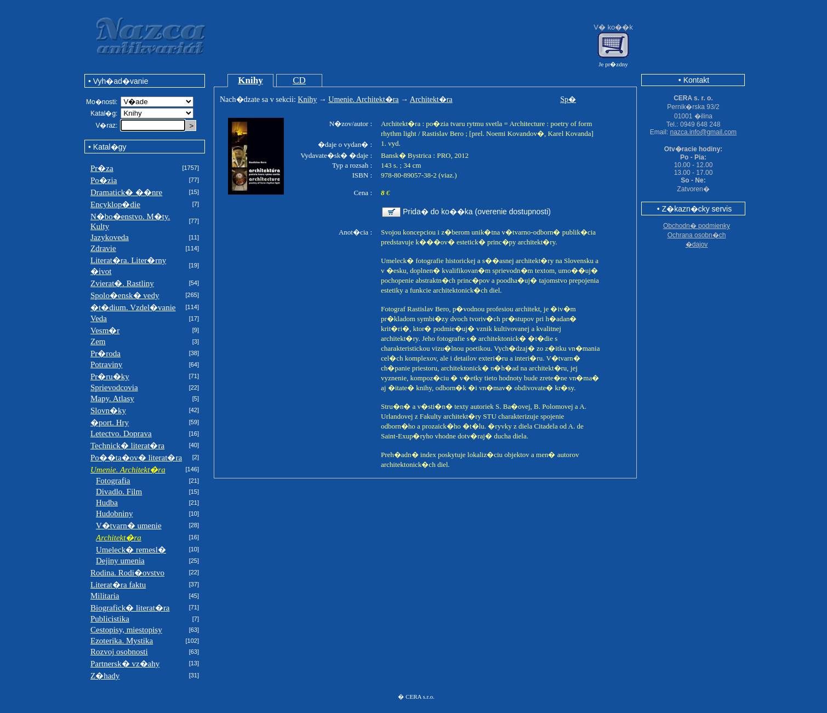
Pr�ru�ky (109, 376)
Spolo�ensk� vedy (124, 295)
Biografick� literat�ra (130, 607)
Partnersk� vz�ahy (124, 663)
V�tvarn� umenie (129, 525)
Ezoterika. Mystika (121, 640)
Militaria (104, 595)
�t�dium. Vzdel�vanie (133, 307)
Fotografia (113, 480)
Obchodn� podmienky (696, 226)
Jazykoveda (109, 237)
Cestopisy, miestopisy (126, 629)
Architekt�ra (431, 99)
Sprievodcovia (114, 387)
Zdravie (103, 248)
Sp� (568, 99)
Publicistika (109, 618)
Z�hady (104, 675)
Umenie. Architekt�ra (363, 99)
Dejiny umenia (120, 560)
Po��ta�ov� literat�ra (136, 457)
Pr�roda (105, 353)
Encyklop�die (115, 204)
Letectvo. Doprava (121, 433)
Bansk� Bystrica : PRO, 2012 (425, 155)
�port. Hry (109, 422)
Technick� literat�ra (127, 445)
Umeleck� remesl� (131, 549)
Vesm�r (104, 330)
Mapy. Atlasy (112, 398)
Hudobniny (114, 513)
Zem (98, 341)
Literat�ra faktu (118, 584)
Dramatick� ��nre (126, 192)
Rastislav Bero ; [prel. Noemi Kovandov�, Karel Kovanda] (508, 133)
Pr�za (101, 168)
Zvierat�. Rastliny (122, 283)
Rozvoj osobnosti (119, 651)
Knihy (250, 80)
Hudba (107, 502)
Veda (98, 318)
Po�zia (103, 180)
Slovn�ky (108, 410)
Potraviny (106, 364)
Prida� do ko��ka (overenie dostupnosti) (477, 211)
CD (299, 80)
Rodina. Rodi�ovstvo (127, 572)
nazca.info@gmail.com (703, 132)
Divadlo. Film (119, 491)
